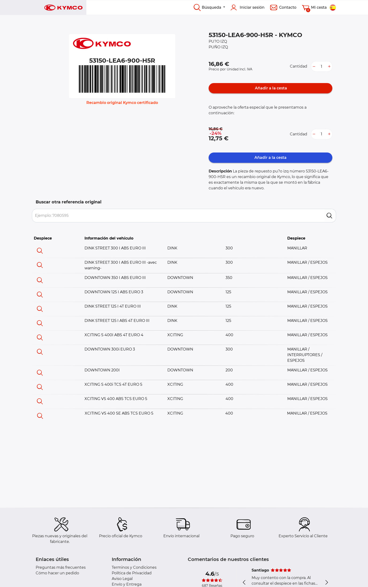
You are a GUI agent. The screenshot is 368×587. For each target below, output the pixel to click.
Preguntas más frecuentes (61, 567)
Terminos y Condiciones (134, 567)
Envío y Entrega (127, 584)
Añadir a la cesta (270, 88)
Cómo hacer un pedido (57, 573)
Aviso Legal (122, 578)
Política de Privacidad (132, 573)
